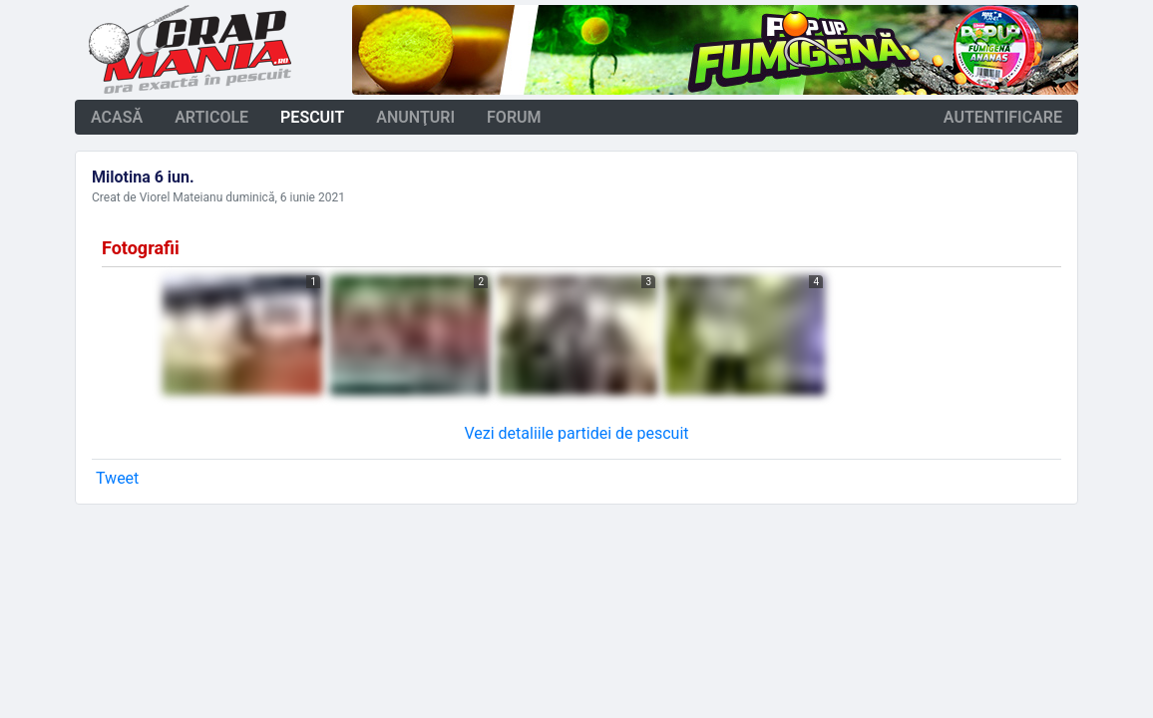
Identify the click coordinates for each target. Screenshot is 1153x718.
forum (514, 117)
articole (211, 117)
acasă (117, 117)
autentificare (1003, 117)
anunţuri (415, 117)
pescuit (312, 117)
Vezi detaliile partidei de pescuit (576, 433)
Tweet (117, 478)
